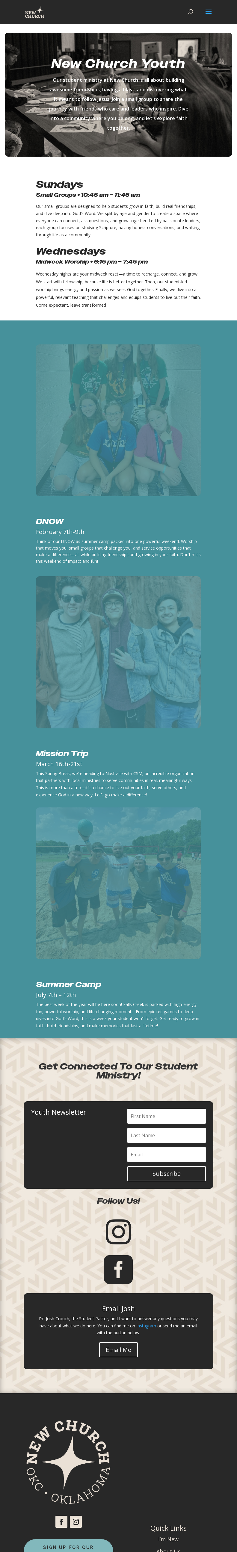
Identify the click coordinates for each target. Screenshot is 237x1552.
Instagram (146, 1326)
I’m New (168, 1539)
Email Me (118, 1350)
